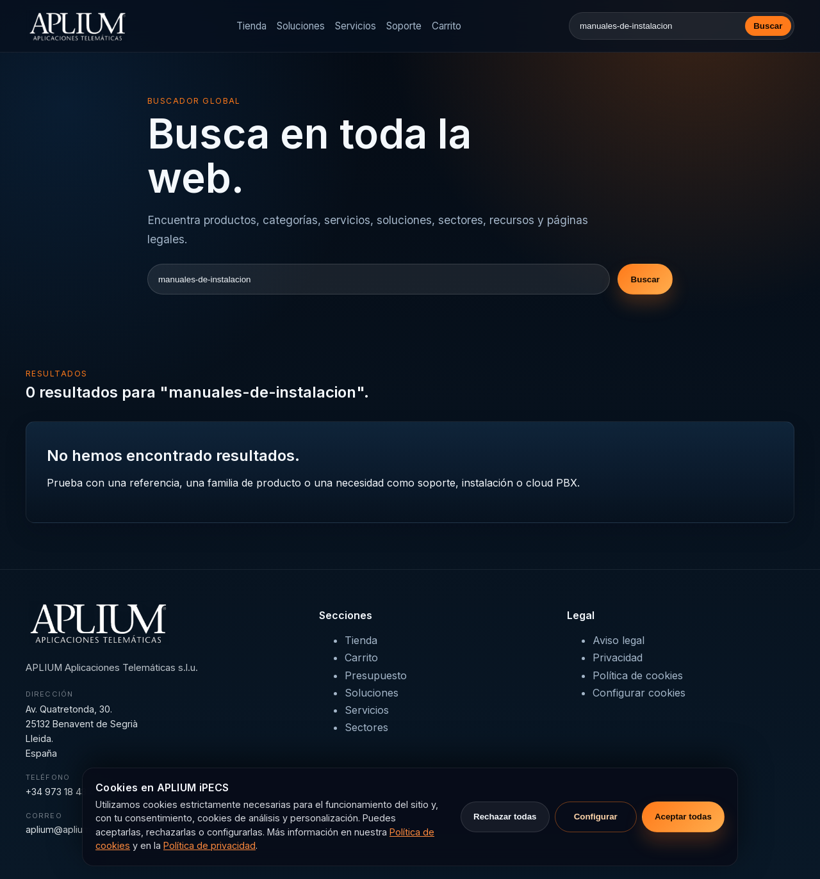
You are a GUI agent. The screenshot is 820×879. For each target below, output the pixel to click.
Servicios (355, 26)
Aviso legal (618, 640)
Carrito (446, 26)
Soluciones (301, 26)
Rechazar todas (505, 816)
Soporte (404, 26)
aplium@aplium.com (69, 829)
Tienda (251, 26)
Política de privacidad (209, 845)
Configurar (596, 816)
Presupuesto (376, 675)
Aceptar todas (683, 816)
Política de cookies (638, 675)
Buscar (767, 26)
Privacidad (618, 657)
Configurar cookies (639, 692)
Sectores (366, 727)
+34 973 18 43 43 (63, 791)
